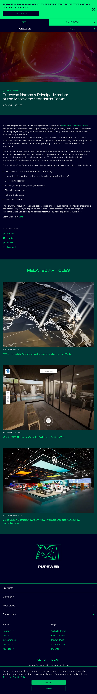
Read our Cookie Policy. (15, 677)
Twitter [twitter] (8, 238)
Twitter (7, 635)
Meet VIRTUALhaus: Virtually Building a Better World (34, 437)
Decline (48, 688)
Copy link (9, 233)
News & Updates (11, 91)
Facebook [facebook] (9, 247)
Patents (55, 648)
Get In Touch (26, 14)
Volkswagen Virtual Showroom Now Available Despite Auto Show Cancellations (41, 521)
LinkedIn (8, 630)
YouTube (8, 648)
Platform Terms (59, 635)
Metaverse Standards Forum (74, 125)
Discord (8, 644)
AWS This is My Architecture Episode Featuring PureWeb (37, 354)
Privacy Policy (58, 639)
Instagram (9, 639)
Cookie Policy (58, 644)
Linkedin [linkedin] (9, 242)
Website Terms (58, 630)
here (21, 216)
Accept (48, 682)
